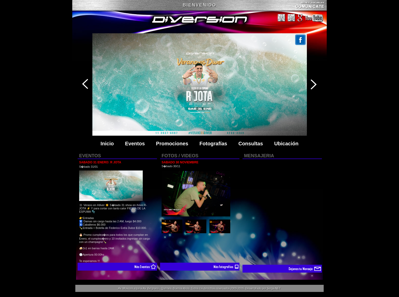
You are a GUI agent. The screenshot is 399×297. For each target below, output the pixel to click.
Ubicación (286, 143)
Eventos (135, 143)
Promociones (172, 143)
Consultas (250, 143)
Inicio (107, 143)
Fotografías (213, 143)
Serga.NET (274, 288)
